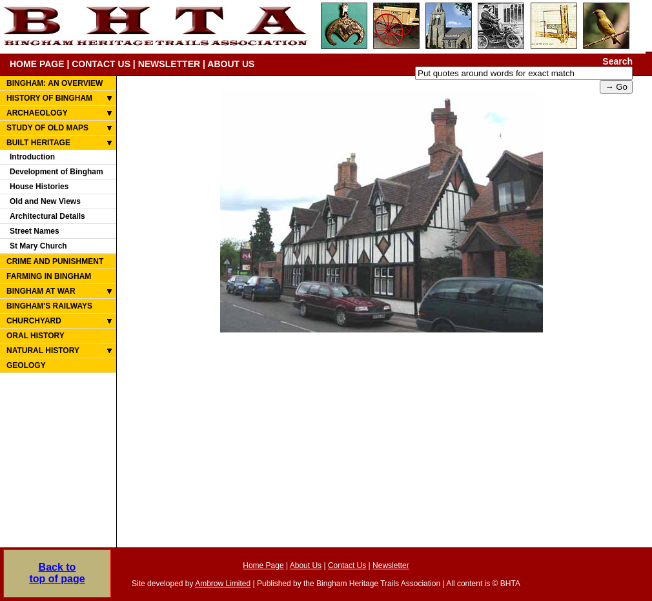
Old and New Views (45, 201)
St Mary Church (38, 245)
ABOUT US (230, 64)
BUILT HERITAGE (38, 142)
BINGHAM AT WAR (41, 291)
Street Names (34, 231)
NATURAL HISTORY (42, 350)
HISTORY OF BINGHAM (49, 98)
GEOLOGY (26, 365)
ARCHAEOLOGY (37, 112)
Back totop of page (57, 573)
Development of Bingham (56, 171)
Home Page (263, 565)
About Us (305, 565)
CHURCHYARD (33, 320)
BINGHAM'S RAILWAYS (49, 306)
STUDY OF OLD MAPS (47, 127)
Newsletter (390, 565)
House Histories (39, 186)
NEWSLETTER (169, 64)
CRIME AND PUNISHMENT (54, 261)
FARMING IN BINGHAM (48, 276)
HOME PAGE (37, 64)
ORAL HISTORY (35, 335)
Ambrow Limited (222, 583)
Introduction (32, 156)
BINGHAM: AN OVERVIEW (54, 83)
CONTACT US (101, 64)
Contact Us (347, 565)
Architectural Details (47, 216)
